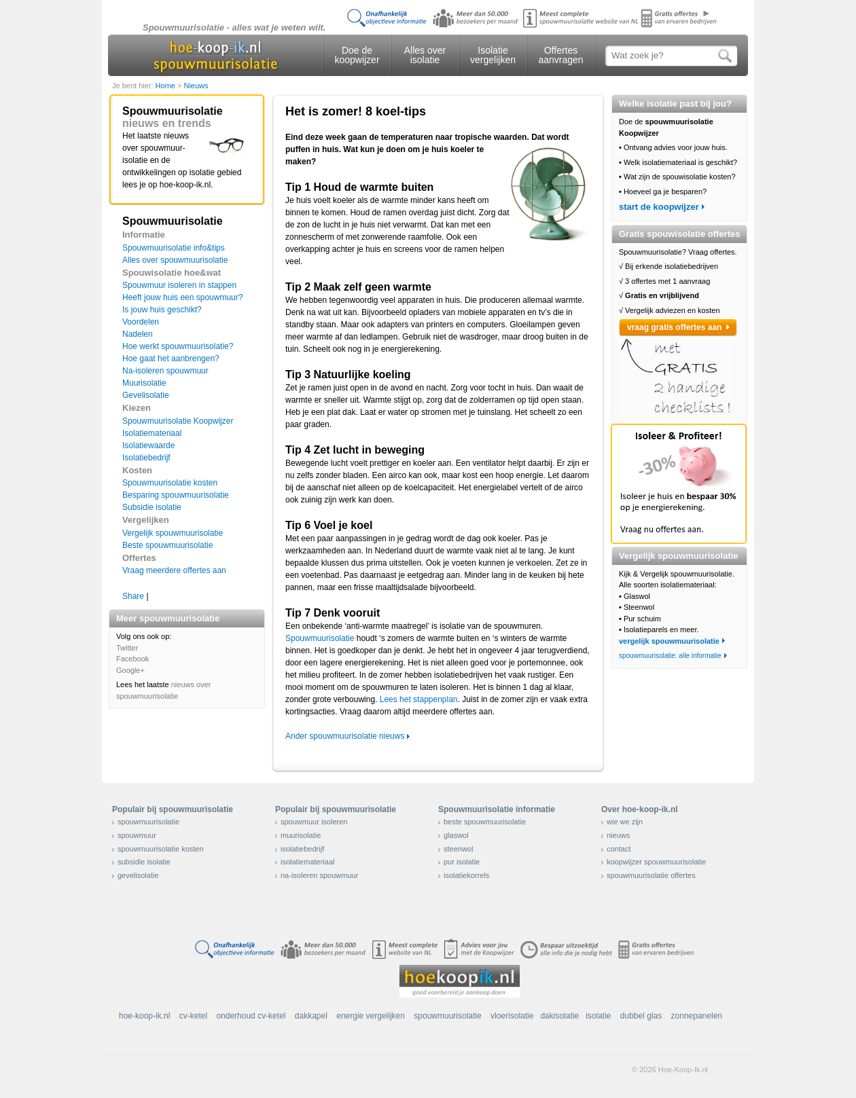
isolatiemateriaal (307, 862)
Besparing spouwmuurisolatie (175, 495)
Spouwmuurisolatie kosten (169, 483)
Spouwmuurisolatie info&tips (173, 248)
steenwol (458, 849)
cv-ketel (193, 1016)
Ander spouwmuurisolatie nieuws (344, 736)
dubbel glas (641, 1016)
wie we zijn (625, 822)
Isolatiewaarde (148, 445)
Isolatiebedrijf (146, 457)
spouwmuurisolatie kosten (161, 849)
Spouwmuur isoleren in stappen (179, 285)
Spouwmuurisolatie (319, 638)
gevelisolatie (138, 875)
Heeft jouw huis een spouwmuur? (182, 297)
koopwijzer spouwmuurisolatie (656, 862)
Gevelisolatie (145, 395)
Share (133, 596)
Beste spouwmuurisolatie (167, 545)
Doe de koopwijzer (356, 55)
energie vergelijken (370, 1016)
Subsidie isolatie (151, 507)
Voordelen (140, 322)
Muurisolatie (144, 383)
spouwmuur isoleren (314, 822)
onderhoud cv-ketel (250, 1016)
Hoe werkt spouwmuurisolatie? (177, 346)
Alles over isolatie (425, 55)
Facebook (132, 659)
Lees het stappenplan (419, 699)
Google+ (130, 670)
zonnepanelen (696, 1016)
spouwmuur (137, 835)
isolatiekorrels (466, 875)
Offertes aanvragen (560, 55)
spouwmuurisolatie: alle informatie (670, 655)
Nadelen (137, 334)
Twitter (127, 648)
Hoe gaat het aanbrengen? (170, 358)
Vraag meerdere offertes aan (174, 570)
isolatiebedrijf (302, 849)
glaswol (456, 835)
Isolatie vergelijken (493, 55)
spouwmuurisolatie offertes (651, 875)
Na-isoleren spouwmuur (165, 371)
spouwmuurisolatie (148, 822)
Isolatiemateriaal (151, 433)
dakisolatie (559, 1016)
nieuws (618, 835)
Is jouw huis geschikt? (162, 309)
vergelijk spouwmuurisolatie (669, 641)
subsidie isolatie (144, 862)
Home (166, 85)
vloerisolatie (512, 1016)
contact (618, 849)
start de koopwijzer (659, 207)
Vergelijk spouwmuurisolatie (172, 533)
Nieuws (195, 85)
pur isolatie (462, 862)
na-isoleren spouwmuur (319, 875)
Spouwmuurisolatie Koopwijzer (177, 421)
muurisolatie (301, 835)
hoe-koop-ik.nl (144, 1016)
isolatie (598, 1016)
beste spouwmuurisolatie (485, 822)
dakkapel (311, 1016)
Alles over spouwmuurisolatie (175, 260)
